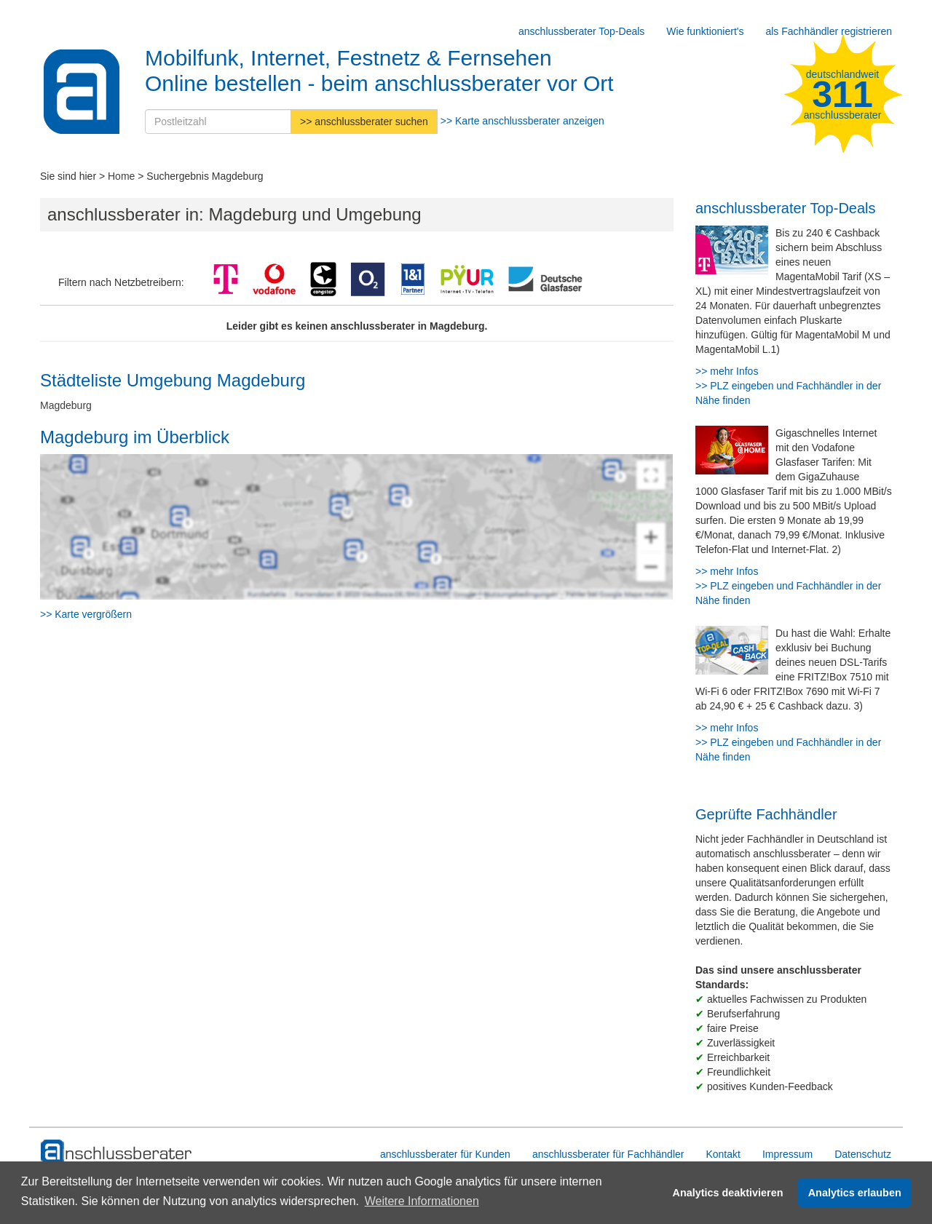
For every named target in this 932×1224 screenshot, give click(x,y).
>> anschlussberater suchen (364, 121)
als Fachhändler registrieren (828, 31)
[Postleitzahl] (218, 121)
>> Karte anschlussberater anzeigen (522, 121)
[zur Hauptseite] (117, 1152)
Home (121, 176)
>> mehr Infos (726, 371)
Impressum (787, 1154)
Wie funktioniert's (704, 31)
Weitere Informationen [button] (422, 1201)
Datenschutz (862, 1154)
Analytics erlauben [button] (854, 1193)
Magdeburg (66, 405)
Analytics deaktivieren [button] (728, 1193)
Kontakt (723, 1154)
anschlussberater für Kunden (445, 1154)
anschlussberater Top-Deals (581, 31)
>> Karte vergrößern (86, 614)
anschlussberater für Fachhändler (608, 1154)
